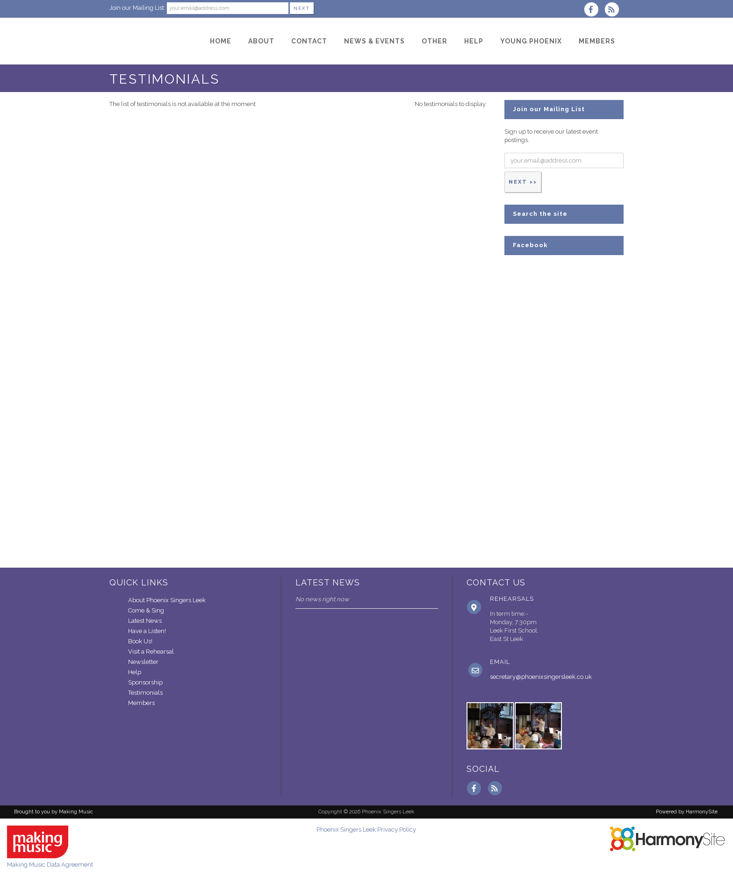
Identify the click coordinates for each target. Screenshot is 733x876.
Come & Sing (146, 610)
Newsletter (143, 661)
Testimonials (145, 692)
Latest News (145, 620)
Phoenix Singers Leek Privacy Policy (366, 829)
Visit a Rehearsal (151, 651)
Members (141, 702)
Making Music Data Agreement (50, 864)
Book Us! (140, 641)
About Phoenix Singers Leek (167, 600)
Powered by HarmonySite (687, 812)
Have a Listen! (147, 630)
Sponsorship (145, 682)
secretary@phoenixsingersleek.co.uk (541, 676)
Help (134, 672)
